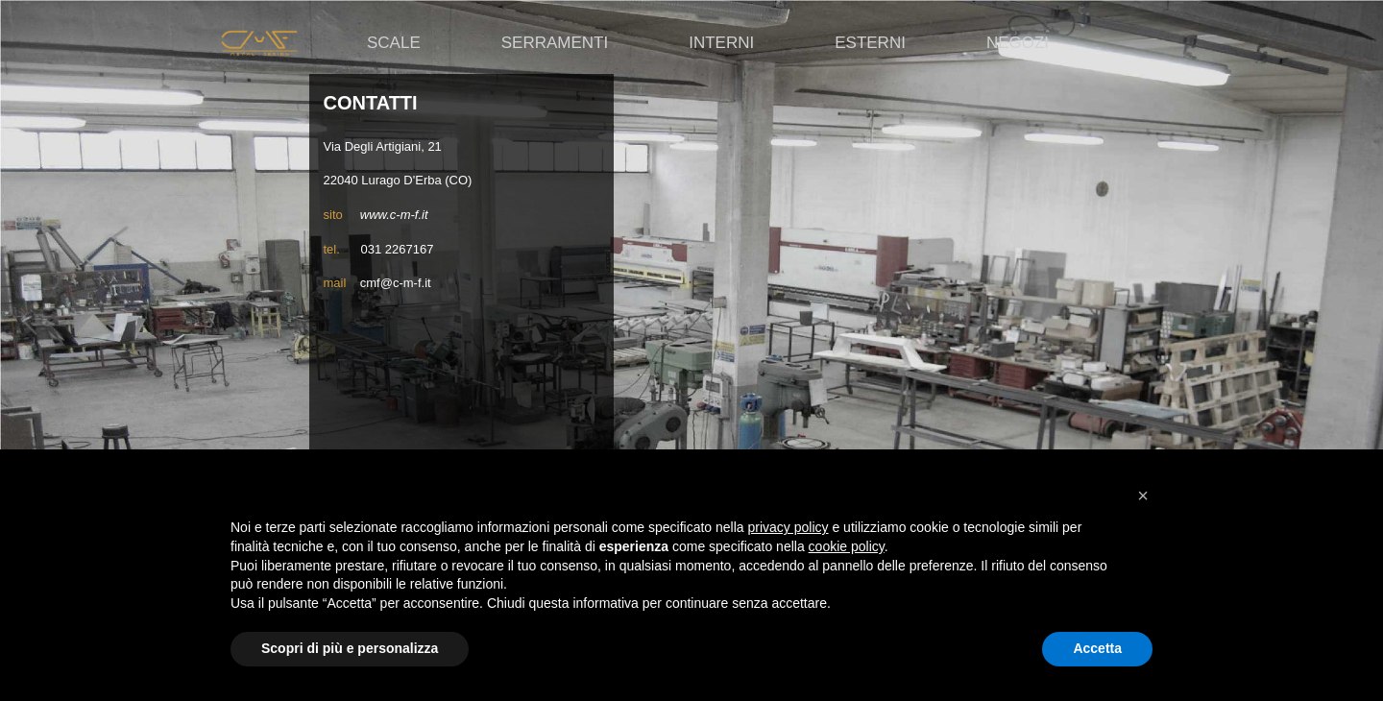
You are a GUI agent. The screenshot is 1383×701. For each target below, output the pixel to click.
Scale (394, 43)
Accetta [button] (1097, 648)
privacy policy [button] (788, 527)
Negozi (1017, 43)
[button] (1143, 495)
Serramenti (554, 43)
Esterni (870, 43)
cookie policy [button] (847, 546)
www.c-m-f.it (394, 214)
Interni (721, 43)
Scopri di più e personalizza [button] (349, 648)
